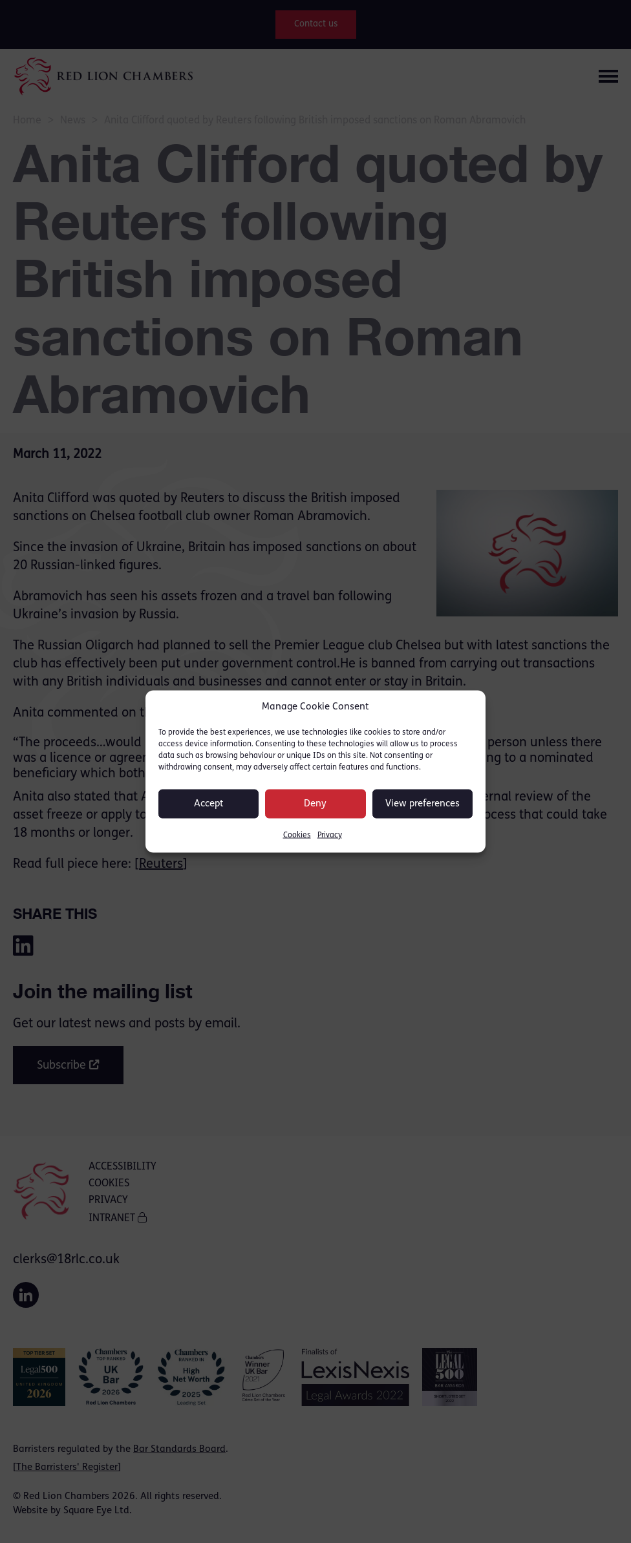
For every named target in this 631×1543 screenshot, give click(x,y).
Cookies (297, 835)
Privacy (329, 835)
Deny (315, 803)
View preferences (422, 803)
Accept (209, 803)
